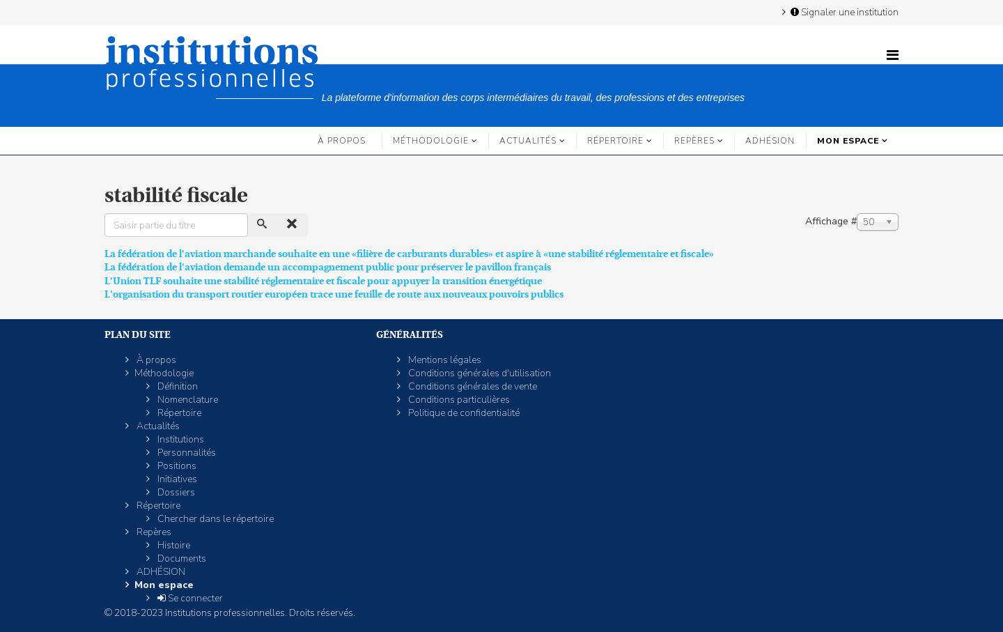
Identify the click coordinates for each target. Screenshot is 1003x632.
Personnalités (185, 452)
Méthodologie (431, 140)
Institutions (179, 439)
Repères (694, 140)
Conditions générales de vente (471, 386)
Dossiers (175, 492)
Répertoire (615, 140)
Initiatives (176, 479)
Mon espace (848, 140)
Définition (176, 386)
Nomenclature (186, 399)
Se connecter (189, 598)
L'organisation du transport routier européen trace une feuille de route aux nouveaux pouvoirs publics (333, 294)
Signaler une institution (843, 12)
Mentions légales (443, 360)
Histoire (172, 545)
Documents (180, 558)
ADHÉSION (770, 140)
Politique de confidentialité (463, 412)
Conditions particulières (458, 399)
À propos (342, 140)
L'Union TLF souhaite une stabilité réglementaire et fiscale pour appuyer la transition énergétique (323, 280)
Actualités (528, 140)
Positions (175, 465)
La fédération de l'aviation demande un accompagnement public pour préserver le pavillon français (327, 267)
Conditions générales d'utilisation (478, 373)
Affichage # (831, 221)
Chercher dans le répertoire (214, 518)
